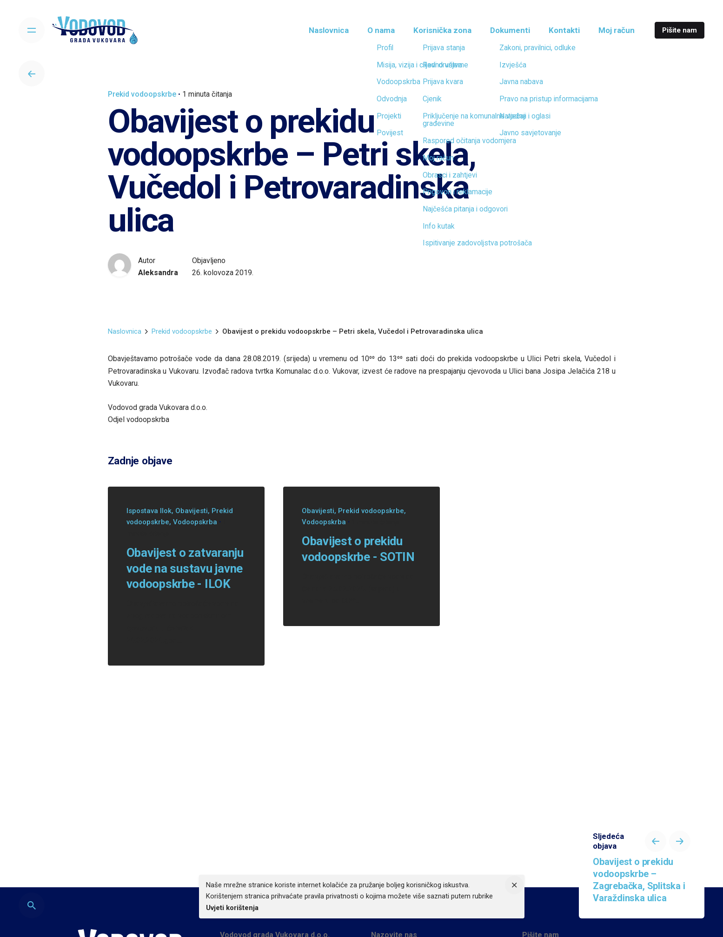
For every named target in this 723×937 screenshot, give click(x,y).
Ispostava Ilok (149, 511)
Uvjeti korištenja (232, 908)
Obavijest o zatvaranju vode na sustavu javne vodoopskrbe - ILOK (185, 568)
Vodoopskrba (195, 522)
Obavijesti (191, 511)
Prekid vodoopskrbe (142, 94)
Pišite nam (679, 30)
